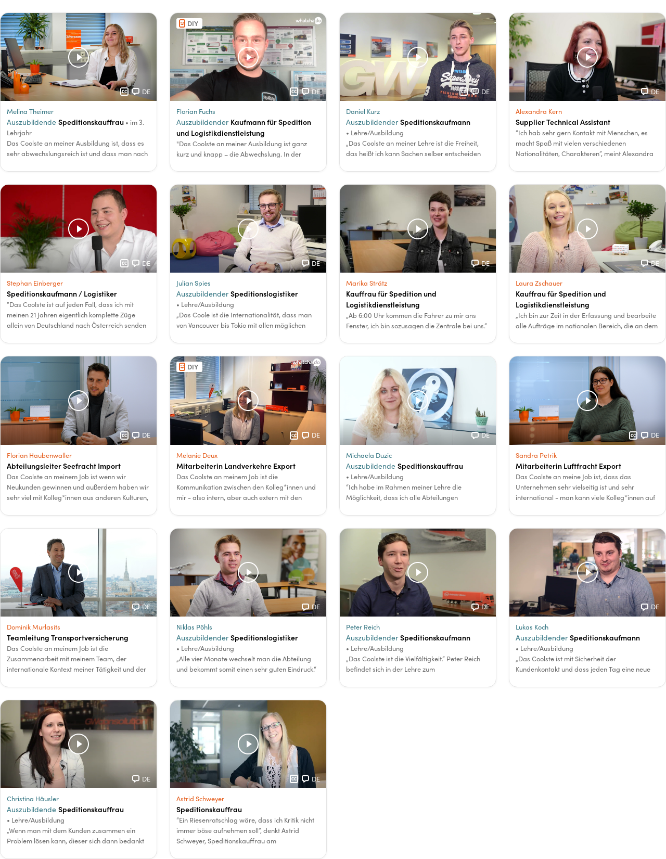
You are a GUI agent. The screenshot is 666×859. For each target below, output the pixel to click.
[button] (78, 92)
